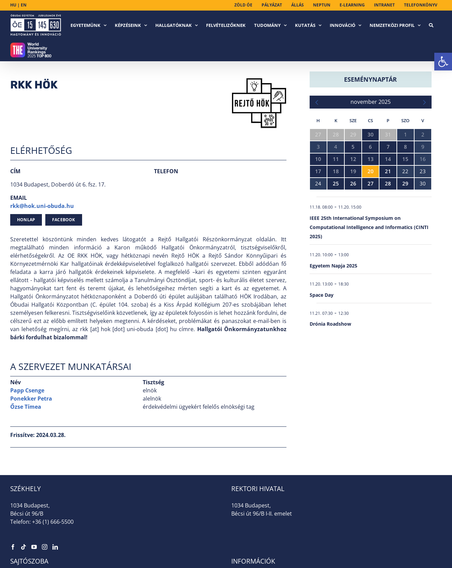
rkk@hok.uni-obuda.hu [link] (42, 206)
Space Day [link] (321, 295)
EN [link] (24, 5)
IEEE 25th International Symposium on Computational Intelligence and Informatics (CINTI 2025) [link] (369, 227)
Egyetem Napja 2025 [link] (333, 265)
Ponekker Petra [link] (31, 398)
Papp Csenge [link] (27, 390)
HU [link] (13, 5)
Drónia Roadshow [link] (330, 324)
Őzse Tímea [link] (25, 406)
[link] (443, 61)
